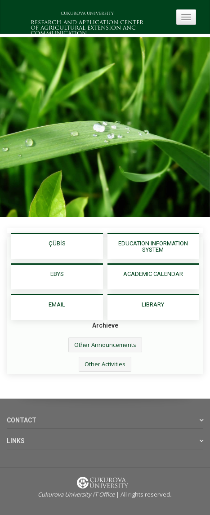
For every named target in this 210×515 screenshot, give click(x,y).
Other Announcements (105, 345)
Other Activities (105, 364)
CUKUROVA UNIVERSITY (87, 14)
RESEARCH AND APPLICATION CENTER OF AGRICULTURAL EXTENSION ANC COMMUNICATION (87, 28)
